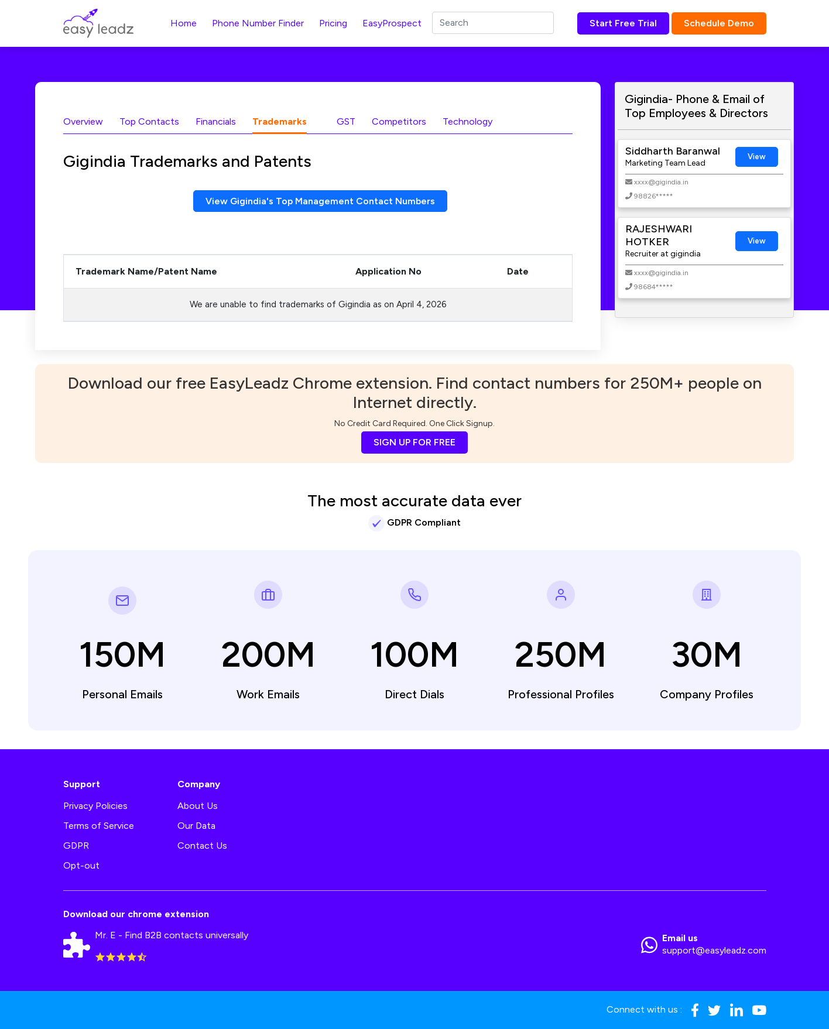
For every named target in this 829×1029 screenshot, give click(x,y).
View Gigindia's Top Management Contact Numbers (320, 201)
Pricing (333, 23)
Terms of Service (98, 825)
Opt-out (81, 865)
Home (183, 23)
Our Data (196, 825)
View (757, 156)
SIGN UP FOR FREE (414, 442)
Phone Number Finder (258, 23)
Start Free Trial (623, 23)
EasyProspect (392, 23)
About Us (197, 805)
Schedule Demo (719, 23)
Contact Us (202, 845)
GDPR (76, 845)
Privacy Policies (95, 805)
